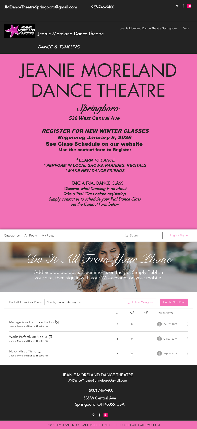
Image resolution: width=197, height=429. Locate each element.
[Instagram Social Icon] (106, 415)
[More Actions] (185, 324)
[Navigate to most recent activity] (170, 324)
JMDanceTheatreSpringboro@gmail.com (40, 7)
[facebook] (183, 6)
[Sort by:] (64, 302)
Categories (12, 235)
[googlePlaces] (177, 6)
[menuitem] (139, 302)
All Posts (31, 235)
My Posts (48, 235)
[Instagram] (189, 6)
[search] (142, 235)
